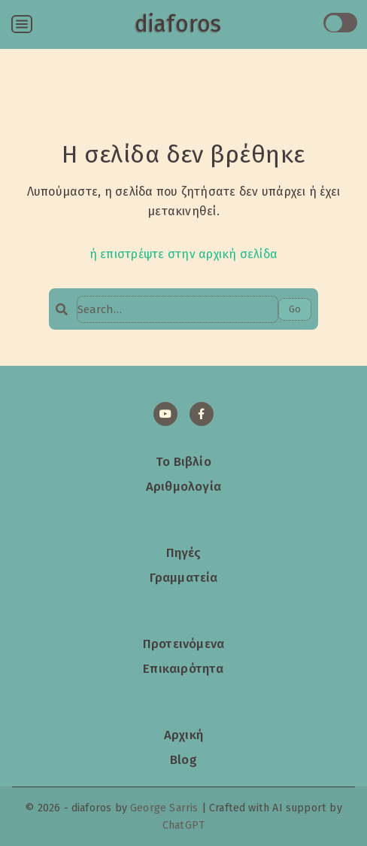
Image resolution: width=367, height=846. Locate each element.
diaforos (178, 24)
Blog (183, 759)
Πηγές (184, 552)
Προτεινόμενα (183, 643)
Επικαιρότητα (183, 668)
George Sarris (164, 808)
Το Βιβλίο (183, 461)
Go (295, 309)
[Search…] (177, 309)
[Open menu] (21, 24)
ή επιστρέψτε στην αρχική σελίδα (183, 254)
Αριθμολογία (183, 486)
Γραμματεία (184, 577)
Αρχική (183, 734)
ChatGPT (183, 825)
